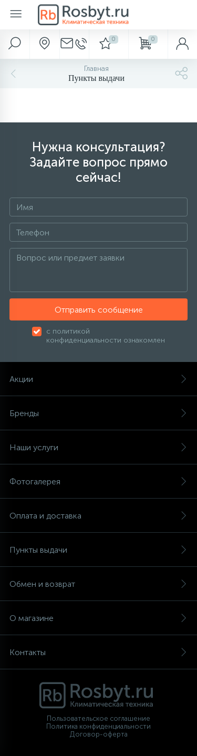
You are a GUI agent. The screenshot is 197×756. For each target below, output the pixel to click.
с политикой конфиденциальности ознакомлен (105, 336)
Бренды (98, 413)
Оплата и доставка (98, 516)
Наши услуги (98, 447)
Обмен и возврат (98, 584)
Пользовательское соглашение (98, 718)
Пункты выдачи (98, 550)
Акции (98, 379)
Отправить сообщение (99, 310)
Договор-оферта (99, 734)
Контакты (98, 652)
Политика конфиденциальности (98, 726)
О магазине (98, 618)
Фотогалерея (98, 481)
